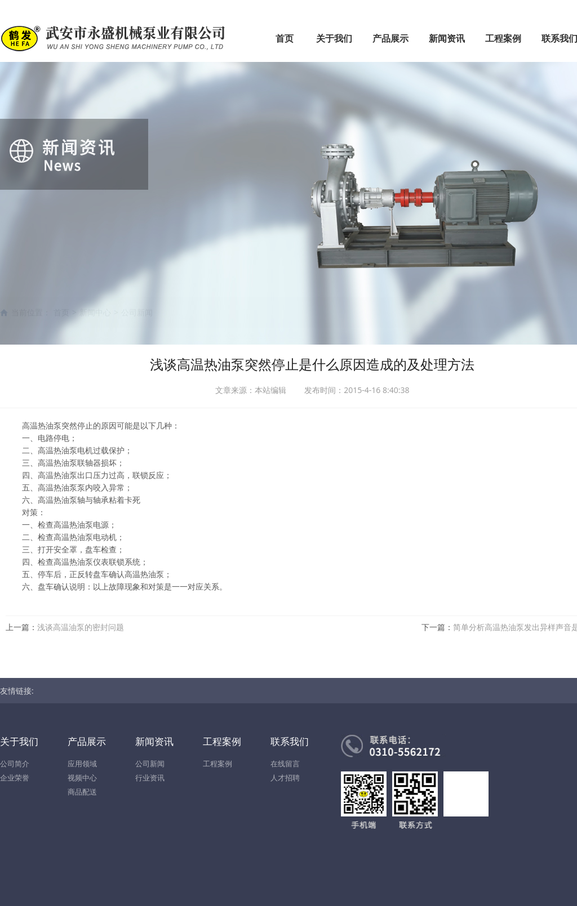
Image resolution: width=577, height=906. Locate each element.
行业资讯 (150, 778)
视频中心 (82, 778)
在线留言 (285, 763)
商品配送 (82, 792)
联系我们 (289, 741)
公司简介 (14, 763)
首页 (285, 38)
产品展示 (390, 38)
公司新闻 (150, 763)
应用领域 (82, 763)
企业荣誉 (14, 778)
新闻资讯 (447, 38)
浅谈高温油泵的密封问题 (80, 627)
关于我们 (334, 38)
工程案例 (503, 38)
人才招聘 (285, 778)
